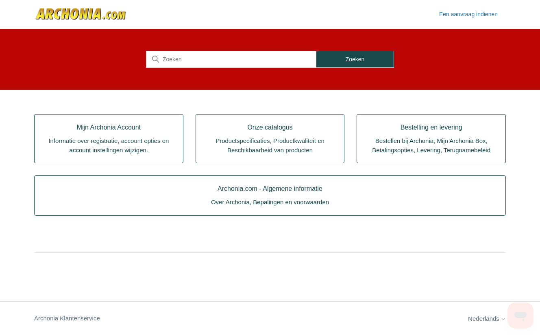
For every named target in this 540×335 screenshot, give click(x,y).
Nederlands (487, 318)
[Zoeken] (231, 59)
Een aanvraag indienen (468, 14)
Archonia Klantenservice (67, 318)
